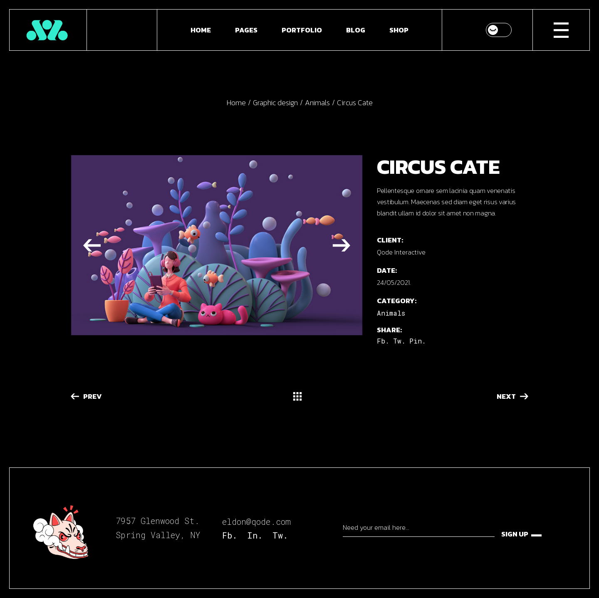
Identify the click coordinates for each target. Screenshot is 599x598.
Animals (391, 313)
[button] (92, 245)
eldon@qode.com (256, 521)
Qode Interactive (401, 252)
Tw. (280, 535)
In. (254, 535)
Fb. (229, 535)
